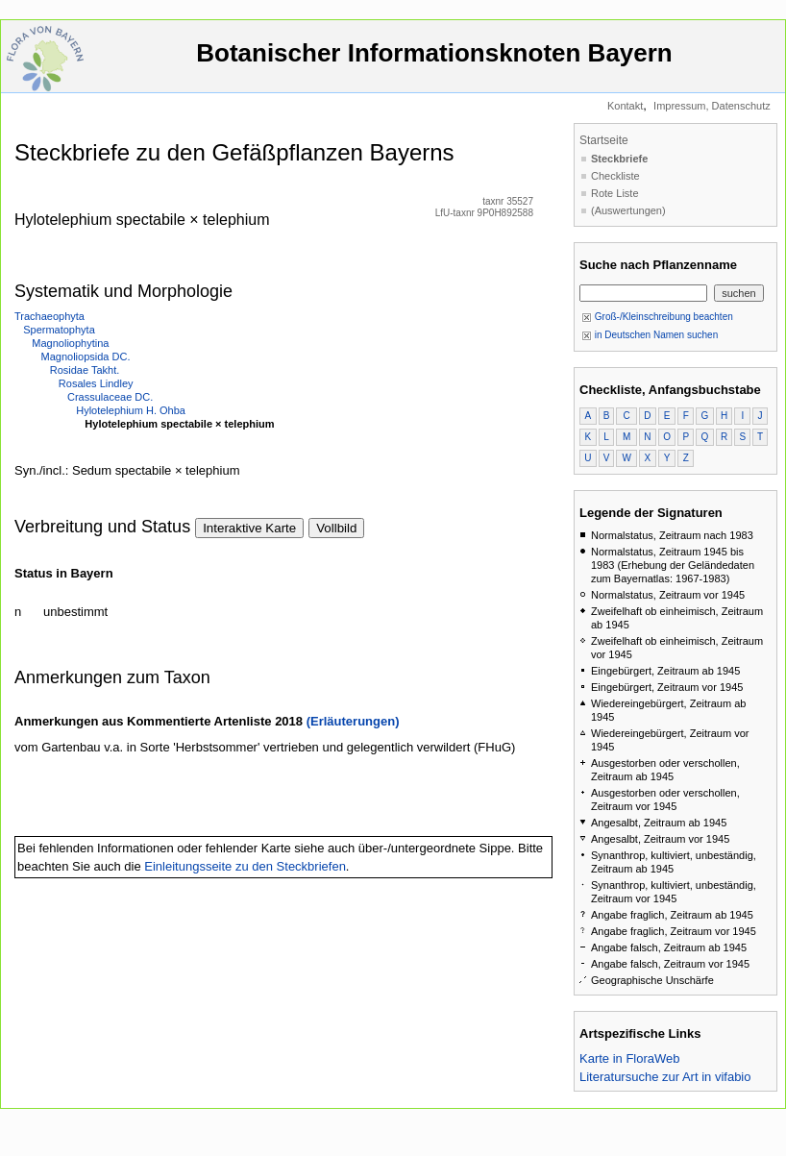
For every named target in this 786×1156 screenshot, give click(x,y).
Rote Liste (615, 193)
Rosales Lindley (96, 383)
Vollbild (336, 528)
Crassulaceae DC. (110, 397)
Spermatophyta (59, 329)
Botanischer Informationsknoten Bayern (434, 62)
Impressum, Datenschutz (712, 105)
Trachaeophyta (49, 316)
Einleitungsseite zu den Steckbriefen (245, 866)
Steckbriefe (619, 158)
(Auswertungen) (628, 210)
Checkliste (615, 176)
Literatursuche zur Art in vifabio (664, 1077)
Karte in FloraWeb (629, 1058)
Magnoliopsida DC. (86, 356)
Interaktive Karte (249, 528)
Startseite (603, 140)
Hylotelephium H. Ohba (130, 410)
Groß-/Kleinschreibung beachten (657, 316)
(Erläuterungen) (353, 721)
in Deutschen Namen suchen (649, 335)
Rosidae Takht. (85, 370)
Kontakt (625, 105)
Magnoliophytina (70, 343)
